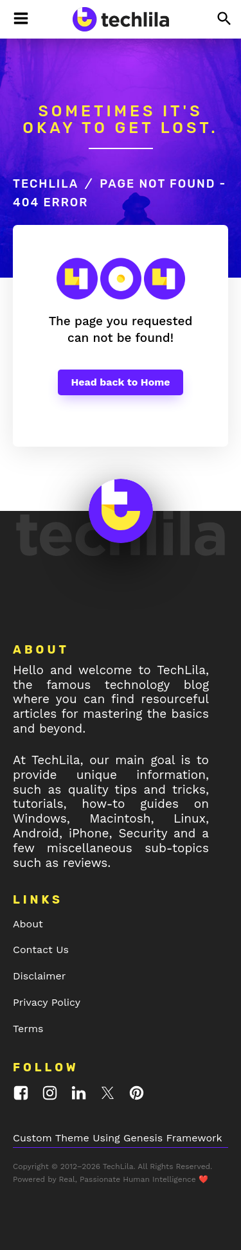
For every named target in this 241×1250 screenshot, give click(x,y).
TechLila (45, 184)
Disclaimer (39, 976)
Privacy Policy (46, 1002)
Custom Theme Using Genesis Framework (117, 1138)
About (28, 924)
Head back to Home (120, 382)
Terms (28, 1028)
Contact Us (41, 949)
